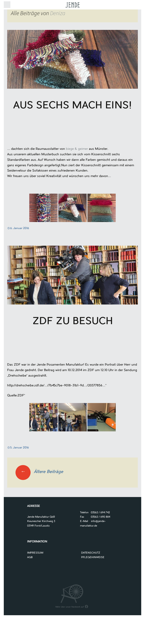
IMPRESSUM (35, 553)
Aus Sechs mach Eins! (72, 106)
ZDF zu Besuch (72, 322)
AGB (30, 557)
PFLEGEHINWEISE (92, 557)
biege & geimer (77, 149)
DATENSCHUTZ (90, 553)
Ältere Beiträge (39, 472)
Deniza (57, 13)
